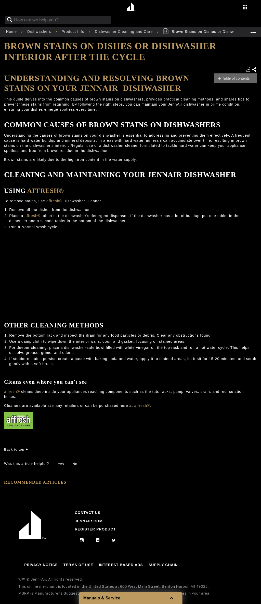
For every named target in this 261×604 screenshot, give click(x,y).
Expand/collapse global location (253, 30)
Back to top (14, 449)
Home (12, 32)
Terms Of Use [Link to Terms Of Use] (78, 565)
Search (10, 20)
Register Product (95, 529)
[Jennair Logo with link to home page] (32, 538)
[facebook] (97, 540)
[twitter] (113, 540)
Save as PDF (247, 69)
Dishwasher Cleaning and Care (124, 32)
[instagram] (82, 540)
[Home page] (131, 7)
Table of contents (236, 78)
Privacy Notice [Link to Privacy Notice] (41, 565)
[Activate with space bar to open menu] (244, 8)
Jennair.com (88, 521)
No (74, 464)
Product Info (73, 32)
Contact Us (87, 513)
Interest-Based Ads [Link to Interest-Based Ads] (121, 565)
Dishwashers (39, 32)
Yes (61, 464)
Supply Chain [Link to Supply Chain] (163, 565)
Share (254, 70)
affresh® (45, 190)
